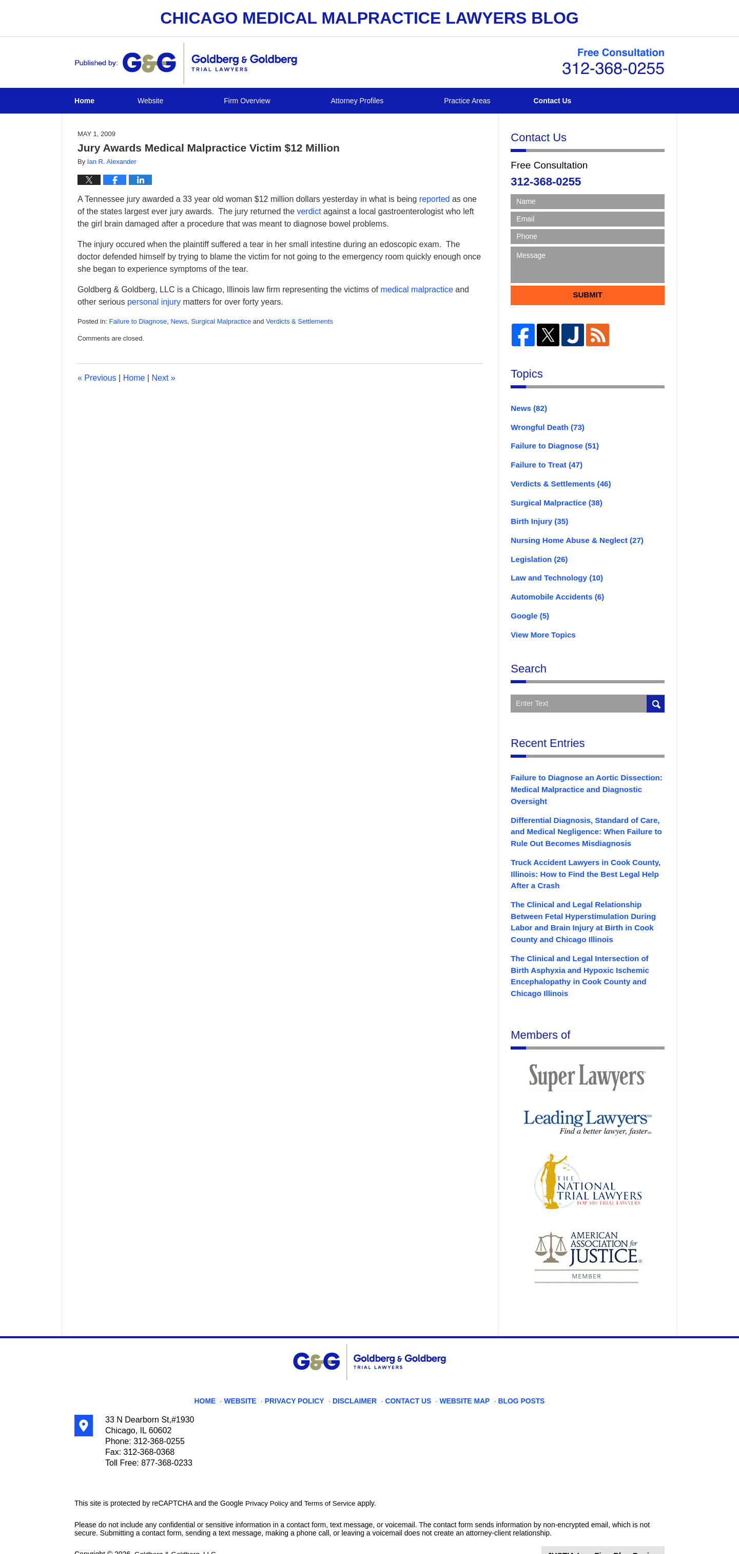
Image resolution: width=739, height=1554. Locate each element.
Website (184, 101)
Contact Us (602, 101)
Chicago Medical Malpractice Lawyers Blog (185, 63)
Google (528, 606)
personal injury (154, 301)
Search (656, 692)
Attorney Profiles (391, 101)
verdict (309, 211)
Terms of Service (332, 1476)
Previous (96, 377)
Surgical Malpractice (221, 321)
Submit (587, 294)
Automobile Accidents (554, 588)
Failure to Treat (544, 462)
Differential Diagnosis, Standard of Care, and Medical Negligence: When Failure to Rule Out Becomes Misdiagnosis (587, 816)
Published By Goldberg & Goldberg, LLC (613, 62)
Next (163, 377)
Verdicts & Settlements (299, 321)
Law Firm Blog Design (616, 1528)
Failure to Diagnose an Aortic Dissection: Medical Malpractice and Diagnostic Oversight (581, 777)
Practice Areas (501, 101)
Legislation (537, 552)
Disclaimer (358, 1369)
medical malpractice (416, 289)
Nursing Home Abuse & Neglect (572, 534)
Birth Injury (537, 516)
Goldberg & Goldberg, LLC (177, 1527)
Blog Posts (512, 1369)
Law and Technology (553, 570)
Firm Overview (281, 101)
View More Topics (541, 624)
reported (434, 199)
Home (101, 101)
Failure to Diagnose (138, 321)
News (178, 321)
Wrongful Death (545, 426)
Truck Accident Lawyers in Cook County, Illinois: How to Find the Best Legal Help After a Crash (580, 856)
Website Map (459, 1369)
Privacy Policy (303, 1369)
